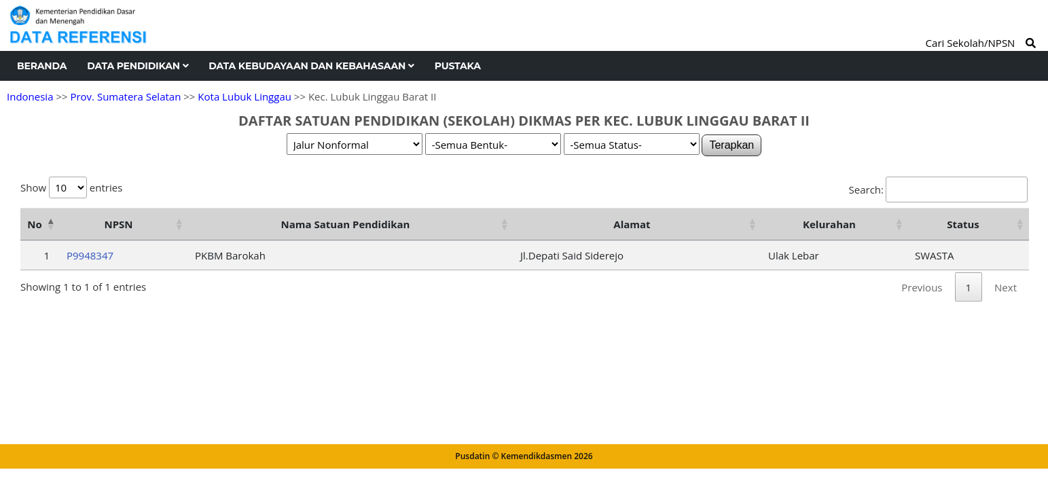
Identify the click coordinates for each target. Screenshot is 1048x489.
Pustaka (458, 66)
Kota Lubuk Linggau (244, 96)
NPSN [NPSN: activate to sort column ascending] (118, 224)
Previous (921, 287)
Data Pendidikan (137, 66)
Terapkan (731, 145)
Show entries (71, 187)
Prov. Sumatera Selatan (125, 96)
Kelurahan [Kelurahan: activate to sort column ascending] (829, 224)
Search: (938, 189)
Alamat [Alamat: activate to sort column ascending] (631, 224)
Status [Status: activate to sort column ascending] (963, 224)
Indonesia (30, 96)
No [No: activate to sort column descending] (34, 224)
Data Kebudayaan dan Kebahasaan (311, 66)
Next (1005, 287)
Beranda (42, 66)
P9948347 (90, 255)
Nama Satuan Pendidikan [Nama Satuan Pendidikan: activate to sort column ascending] (345, 224)
